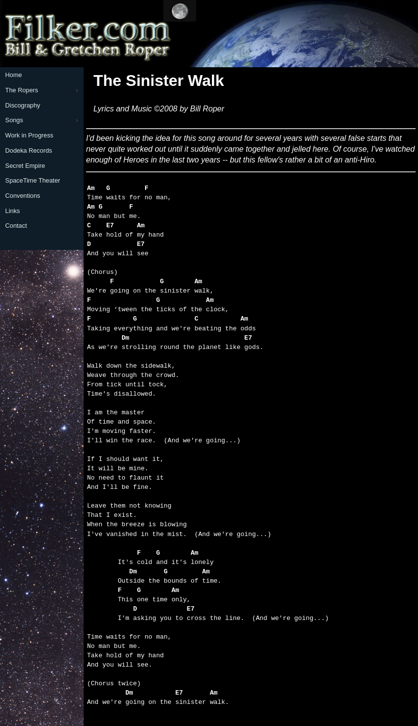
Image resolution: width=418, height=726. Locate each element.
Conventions (22, 195)
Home (13, 75)
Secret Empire (25, 165)
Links (12, 211)
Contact (16, 225)
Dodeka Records (28, 150)
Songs (14, 120)
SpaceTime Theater (32, 180)
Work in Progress (29, 135)
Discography (22, 105)
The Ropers (21, 90)
